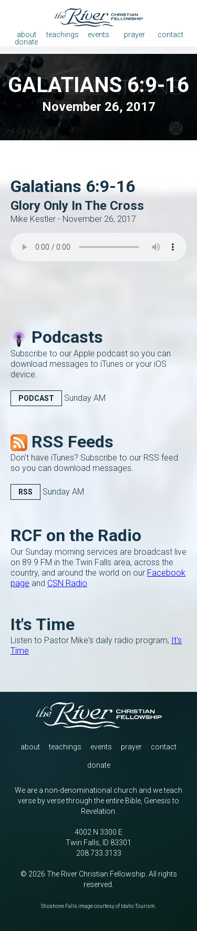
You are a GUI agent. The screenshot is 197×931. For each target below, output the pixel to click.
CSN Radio (67, 583)
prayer (131, 747)
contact (164, 747)
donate (98, 765)
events (101, 747)
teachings (65, 747)
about (30, 747)
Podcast (36, 398)
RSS (25, 492)
